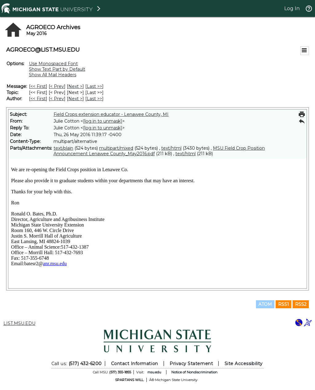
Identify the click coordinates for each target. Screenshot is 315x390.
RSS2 (300, 304)
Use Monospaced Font (53, 63)
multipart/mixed (116, 148)
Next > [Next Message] (75, 86)
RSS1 (283, 304)
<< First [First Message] (38, 86)
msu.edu (154, 372)
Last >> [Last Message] (94, 86)
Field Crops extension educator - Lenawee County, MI (111, 114)
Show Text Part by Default (57, 69)
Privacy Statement (191, 363)
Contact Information (134, 363)
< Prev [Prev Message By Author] (57, 98)
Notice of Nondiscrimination (194, 372)
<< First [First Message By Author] (38, 98)
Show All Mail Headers (52, 74)
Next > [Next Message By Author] (75, 98)
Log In (292, 8)
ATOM (265, 304)
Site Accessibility (244, 363)
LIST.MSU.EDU (19, 323)
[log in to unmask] (102, 121)
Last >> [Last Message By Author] (94, 98)
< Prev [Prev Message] (57, 86)
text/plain (63, 148)
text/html (171, 148)
